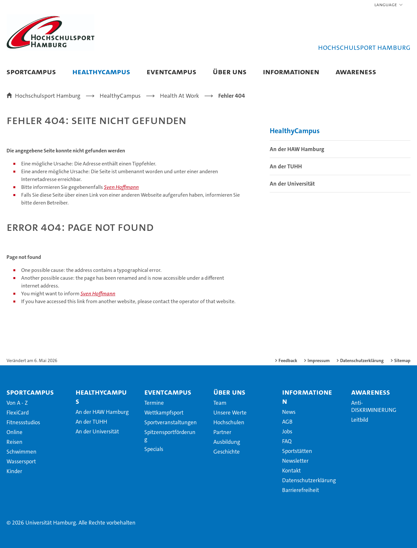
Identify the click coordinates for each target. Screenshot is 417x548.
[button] (388, 5)
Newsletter (295, 460)
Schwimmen (21, 451)
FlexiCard (18, 412)
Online (14, 432)
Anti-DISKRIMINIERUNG (373, 406)
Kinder (14, 471)
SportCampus (31, 71)
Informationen (291, 71)
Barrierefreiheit (300, 490)
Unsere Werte (230, 412)
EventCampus (171, 71)
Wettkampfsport (163, 412)
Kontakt (291, 470)
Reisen (14, 441)
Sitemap (402, 360)
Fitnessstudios (23, 422)
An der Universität (292, 183)
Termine (154, 402)
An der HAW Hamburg (297, 149)
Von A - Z (17, 402)
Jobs (287, 431)
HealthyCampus (101, 71)
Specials (153, 449)
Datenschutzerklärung (362, 360)
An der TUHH (286, 166)
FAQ (287, 441)
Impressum (319, 360)
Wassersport (21, 461)
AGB (287, 421)
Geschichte (226, 451)
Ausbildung (226, 441)
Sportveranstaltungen (170, 422)
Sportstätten (297, 451)
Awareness (356, 71)
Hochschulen (228, 422)
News (288, 411)
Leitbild (359, 419)
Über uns (230, 71)
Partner (222, 432)
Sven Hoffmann (121, 187)
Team (219, 402)
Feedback (288, 360)
